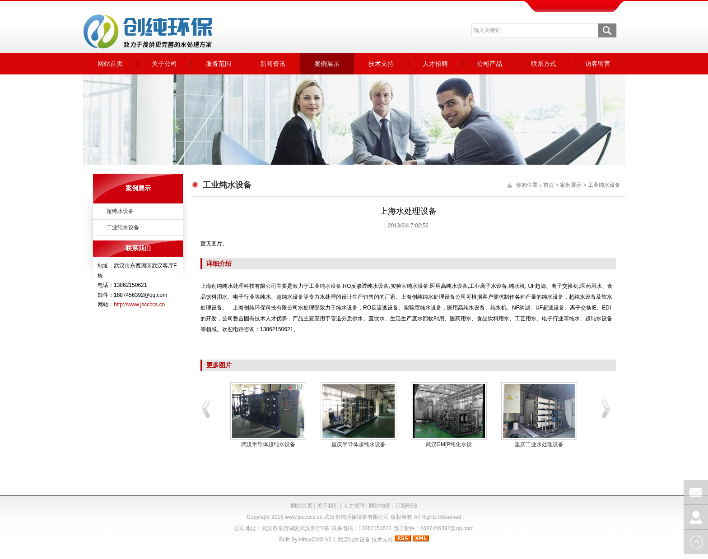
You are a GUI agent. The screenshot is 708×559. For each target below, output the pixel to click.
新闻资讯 (272, 63)
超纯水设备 (120, 211)
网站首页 (110, 63)
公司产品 (489, 63)
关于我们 (328, 506)
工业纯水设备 (123, 227)
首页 (548, 185)
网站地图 (380, 506)
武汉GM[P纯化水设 (449, 444)
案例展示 (327, 63)
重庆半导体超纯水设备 (358, 444)
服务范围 (218, 63)
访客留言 (597, 63)
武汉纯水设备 (354, 539)
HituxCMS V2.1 (317, 539)
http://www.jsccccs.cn (139, 304)
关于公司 (164, 63)
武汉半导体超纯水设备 (268, 444)
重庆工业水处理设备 (539, 444)
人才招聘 (435, 63)
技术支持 (381, 63)
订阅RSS (406, 506)
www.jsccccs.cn (303, 517)
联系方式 (543, 63)
